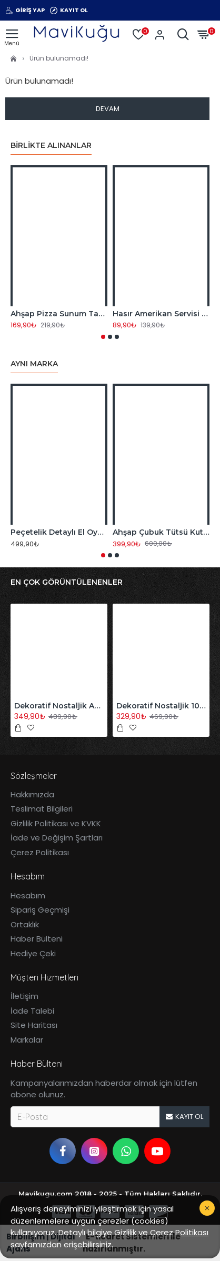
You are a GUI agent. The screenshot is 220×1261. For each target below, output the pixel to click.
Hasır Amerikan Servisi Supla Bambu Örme (161, 313)
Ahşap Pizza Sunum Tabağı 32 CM (59, 313)
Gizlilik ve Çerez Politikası (161, 1232)
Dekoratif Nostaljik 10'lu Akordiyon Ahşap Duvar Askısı (161, 705)
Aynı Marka (34, 363)
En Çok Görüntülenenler (67, 582)
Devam (107, 109)
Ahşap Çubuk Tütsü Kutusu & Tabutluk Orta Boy (161, 532)
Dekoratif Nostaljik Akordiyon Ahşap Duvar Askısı (59, 705)
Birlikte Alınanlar (51, 145)
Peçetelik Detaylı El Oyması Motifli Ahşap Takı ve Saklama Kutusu (59, 532)
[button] (103, 337)
